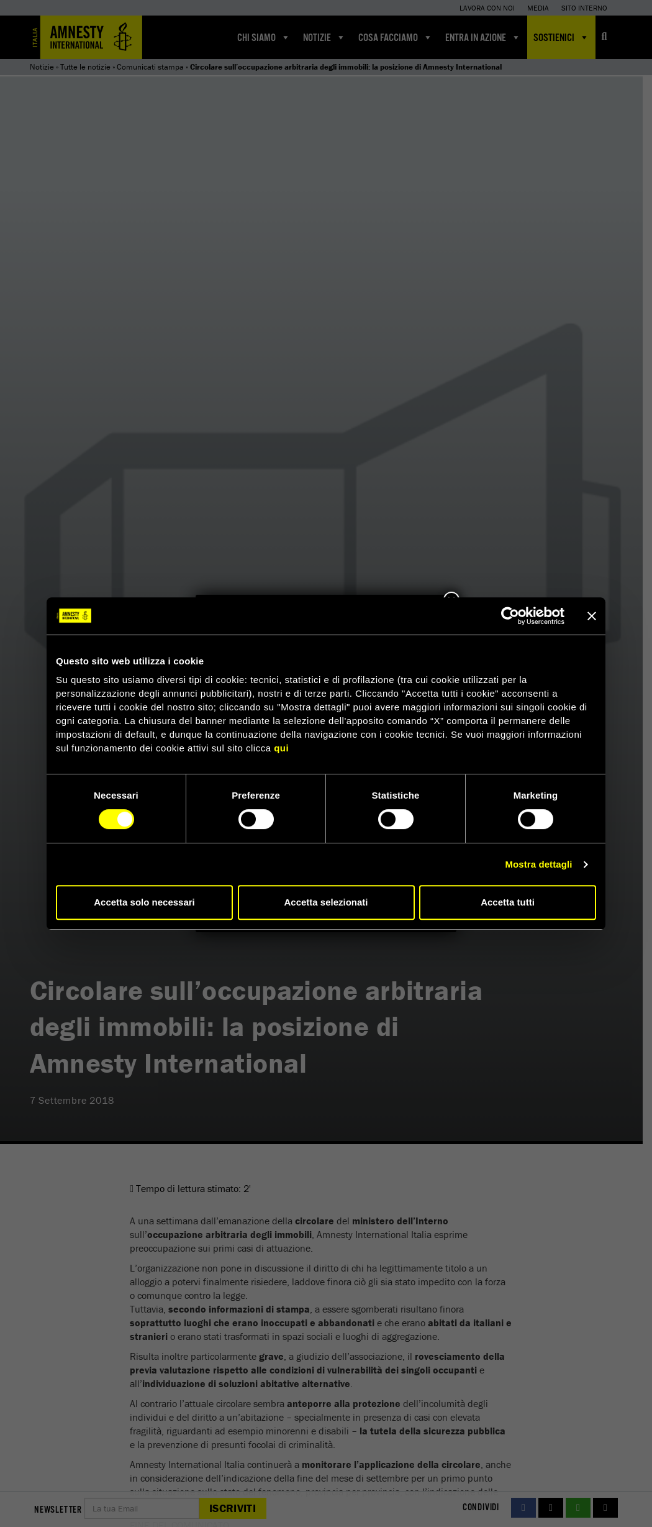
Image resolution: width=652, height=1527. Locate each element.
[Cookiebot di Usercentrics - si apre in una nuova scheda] (510, 616)
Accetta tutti (508, 902)
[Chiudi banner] (591, 616)
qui (281, 748)
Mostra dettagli (538, 864)
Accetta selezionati (326, 902)
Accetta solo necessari (144, 902)
